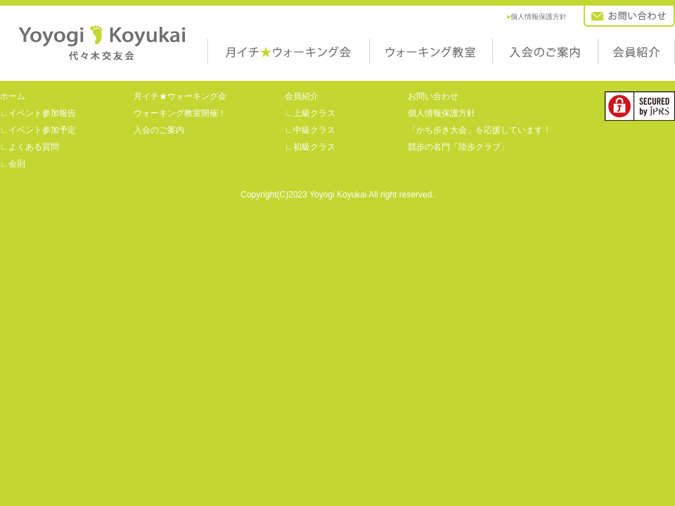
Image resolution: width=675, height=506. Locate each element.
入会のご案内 (513, 68)
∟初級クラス (310, 147)
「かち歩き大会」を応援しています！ (479, 130)
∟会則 (12, 164)
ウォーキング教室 (397, 68)
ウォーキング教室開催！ (180, 113)
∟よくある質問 (29, 147)
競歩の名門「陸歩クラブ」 (458, 147)
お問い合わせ (605, 31)
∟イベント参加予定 (38, 130)
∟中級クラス (310, 130)
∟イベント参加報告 (38, 113)
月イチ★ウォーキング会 (246, 68)
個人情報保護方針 (536, 16)
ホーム (12, 96)
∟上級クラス (310, 113)
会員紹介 (612, 68)
